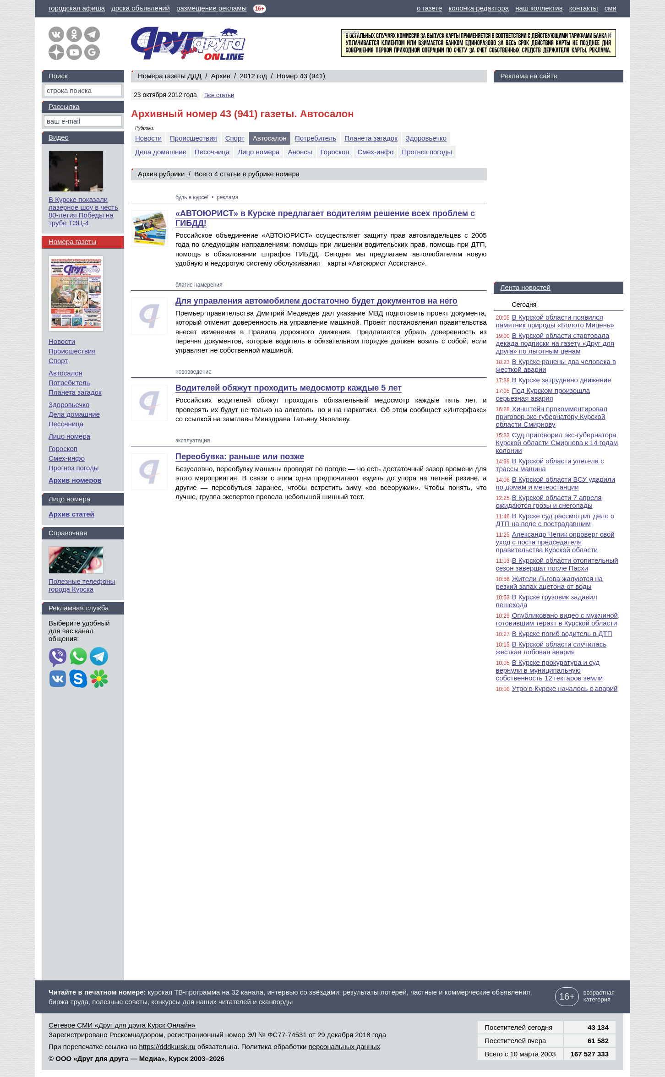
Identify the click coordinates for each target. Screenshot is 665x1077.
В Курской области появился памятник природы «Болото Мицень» (555, 321)
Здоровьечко (426, 138)
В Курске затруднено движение (561, 380)
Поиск (58, 76)
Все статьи (219, 95)
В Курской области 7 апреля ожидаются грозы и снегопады (549, 501)
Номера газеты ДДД (170, 76)
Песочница (212, 152)
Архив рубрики (161, 174)
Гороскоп (335, 152)
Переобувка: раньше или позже (239, 456)
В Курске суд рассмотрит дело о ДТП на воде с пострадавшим (555, 520)
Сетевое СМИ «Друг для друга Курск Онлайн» (122, 1025)
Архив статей (71, 514)
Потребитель (315, 138)
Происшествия (193, 138)
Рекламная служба (79, 608)
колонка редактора (479, 8)
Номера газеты (72, 241)
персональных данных (345, 1046)
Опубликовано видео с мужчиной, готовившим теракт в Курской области (558, 619)
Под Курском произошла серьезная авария (543, 394)
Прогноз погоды (427, 152)
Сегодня (524, 304)
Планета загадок (371, 138)
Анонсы (300, 152)
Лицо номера (258, 152)
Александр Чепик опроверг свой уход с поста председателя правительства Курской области (555, 542)
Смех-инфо (375, 152)
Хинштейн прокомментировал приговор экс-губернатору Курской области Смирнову (552, 416)
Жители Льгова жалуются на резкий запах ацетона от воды (549, 582)
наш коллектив (538, 8)
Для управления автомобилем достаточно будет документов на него (316, 300)
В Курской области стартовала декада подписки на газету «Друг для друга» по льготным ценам (555, 343)
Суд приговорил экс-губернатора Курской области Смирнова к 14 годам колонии (557, 442)
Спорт (235, 138)
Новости (148, 138)
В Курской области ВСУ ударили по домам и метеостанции (556, 483)
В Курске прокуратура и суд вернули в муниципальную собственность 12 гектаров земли (549, 670)
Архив (220, 76)
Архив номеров (75, 480)
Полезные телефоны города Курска (82, 585)
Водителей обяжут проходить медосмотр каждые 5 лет (288, 387)
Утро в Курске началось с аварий (565, 688)
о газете (429, 8)
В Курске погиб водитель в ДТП (562, 633)
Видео (59, 137)
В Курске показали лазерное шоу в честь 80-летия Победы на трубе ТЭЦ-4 (83, 211)
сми (610, 8)
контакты (583, 8)
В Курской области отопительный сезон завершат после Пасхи (557, 564)
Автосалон (65, 373)
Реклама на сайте (529, 76)
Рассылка (64, 106)
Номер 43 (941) (301, 76)
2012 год (253, 76)
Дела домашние (160, 152)
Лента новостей (526, 287)
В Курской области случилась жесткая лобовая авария (551, 648)
